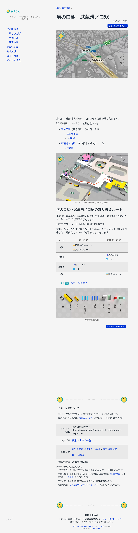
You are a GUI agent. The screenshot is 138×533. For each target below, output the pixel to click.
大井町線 (71, 138)
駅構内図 (13, 38)
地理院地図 (115, 474)
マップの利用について (111, 519)
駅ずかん (15, 11)
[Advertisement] (92, 96)
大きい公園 (12, 47)
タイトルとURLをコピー (117, 26)
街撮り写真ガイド (80, 283)
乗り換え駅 (15, 33)
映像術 (70, 477)
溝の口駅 (66, 129)
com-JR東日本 (93, 448)
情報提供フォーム (86, 418)
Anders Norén (95, 528)
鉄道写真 (13, 42)
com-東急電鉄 (110, 448)
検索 (58, 8)
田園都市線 (72, 134)
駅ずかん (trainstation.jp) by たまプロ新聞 (88, 526)
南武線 (70, 148)
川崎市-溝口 (66, 8)
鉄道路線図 (12, 29)
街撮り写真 (12, 55)
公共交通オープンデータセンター (84, 485)
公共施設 (11, 51)
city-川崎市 (77, 448)
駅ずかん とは (14, 60)
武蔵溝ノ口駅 (68, 143)
